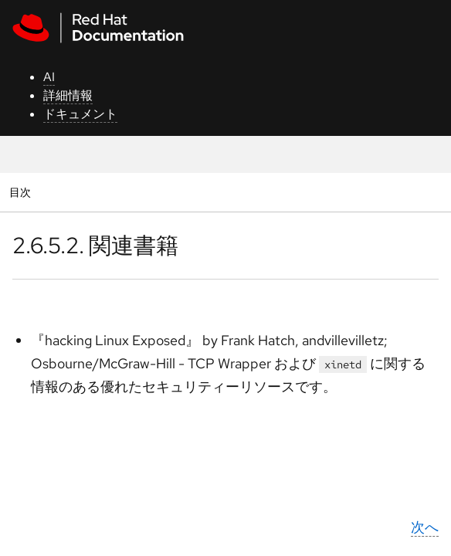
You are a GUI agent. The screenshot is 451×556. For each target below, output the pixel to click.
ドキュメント (80, 114)
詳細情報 (68, 95)
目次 (22, 192)
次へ (425, 527)
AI (49, 77)
